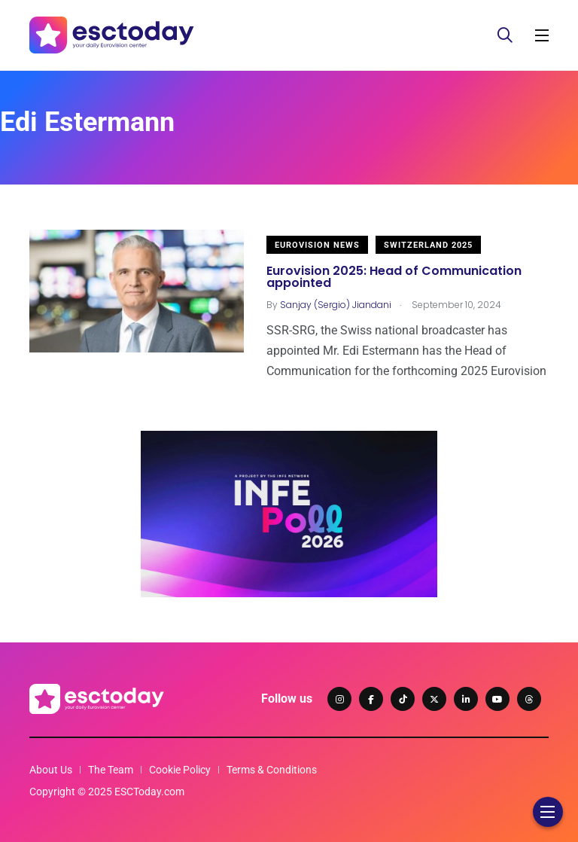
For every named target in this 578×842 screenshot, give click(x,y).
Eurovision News (317, 245)
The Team (110, 770)
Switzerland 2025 (428, 245)
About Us (50, 770)
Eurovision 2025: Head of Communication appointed (394, 276)
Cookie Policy (180, 770)
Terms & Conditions (272, 770)
